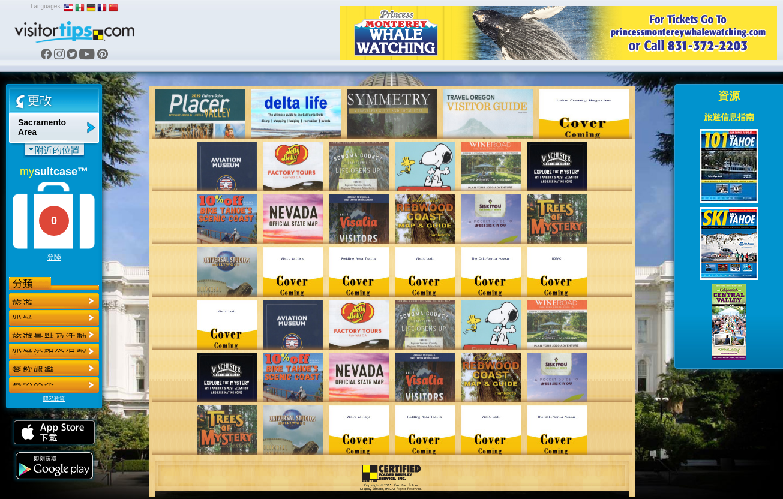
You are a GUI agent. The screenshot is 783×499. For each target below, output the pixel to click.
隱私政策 (54, 399)
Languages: (46, 6)
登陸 (54, 257)
